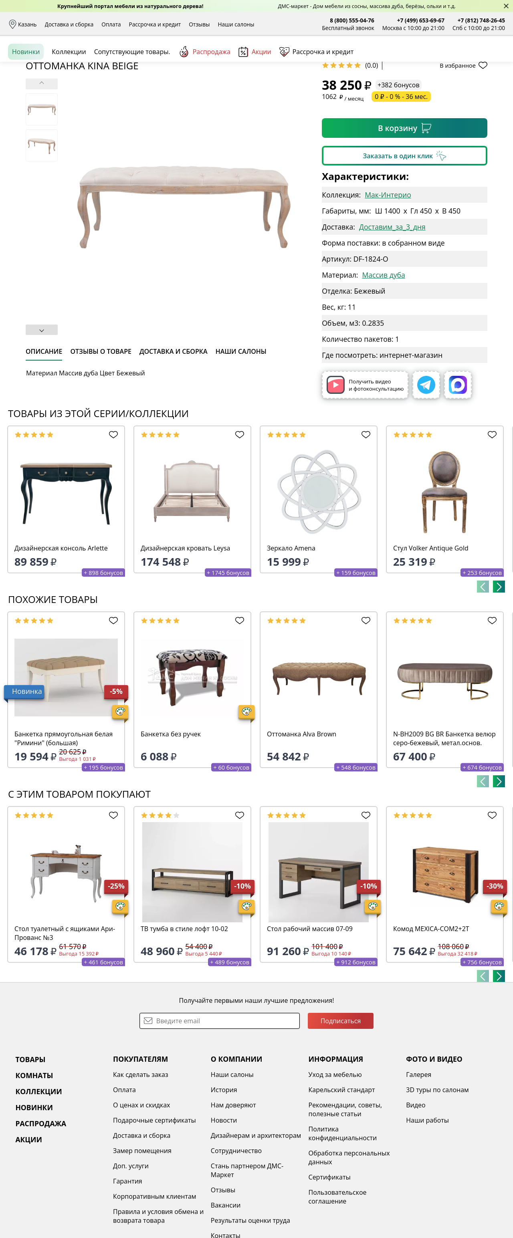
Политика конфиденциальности (343, 1195)
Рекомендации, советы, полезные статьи (345, 1171)
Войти (425, 60)
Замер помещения (142, 1212)
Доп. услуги (131, 1227)
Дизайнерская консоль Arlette (61, 609)
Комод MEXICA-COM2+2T (431, 990)
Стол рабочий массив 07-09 (310, 990)
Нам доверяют (233, 1166)
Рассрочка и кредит (155, 24)
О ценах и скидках (141, 1166)
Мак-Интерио (388, 256)
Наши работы (427, 1182)
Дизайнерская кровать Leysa (185, 609)
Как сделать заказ (140, 1136)
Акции (254, 88)
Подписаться (341, 1082)
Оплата (111, 24)
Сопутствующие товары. (132, 87)
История (224, 1151)
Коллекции (69, 87)
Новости (224, 1182)
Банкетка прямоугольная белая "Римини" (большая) (63, 800)
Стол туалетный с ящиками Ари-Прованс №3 (64, 995)
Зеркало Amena (291, 609)
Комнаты (164, 60)
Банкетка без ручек (171, 795)
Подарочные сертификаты (154, 1182)
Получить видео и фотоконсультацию (365, 447)
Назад (29, 106)
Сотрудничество (236, 1212)
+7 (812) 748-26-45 (481, 20)
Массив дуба (383, 336)
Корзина (493, 60)
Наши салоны (236, 24)
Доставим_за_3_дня (392, 288)
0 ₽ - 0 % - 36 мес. (401, 158)
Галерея (418, 1136)
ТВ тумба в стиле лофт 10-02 (184, 990)
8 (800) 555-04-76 (352, 20)
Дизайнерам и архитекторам (256, 1197)
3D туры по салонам (437, 1151)
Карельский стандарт (342, 1151)
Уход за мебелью (335, 1136)
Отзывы (199, 24)
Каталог (111, 60)
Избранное (457, 60)
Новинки (26, 87)
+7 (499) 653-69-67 (420, 20)
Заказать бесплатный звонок (468, 88)
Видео (415, 1166)
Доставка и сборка (69, 24)
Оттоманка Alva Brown (301, 795)
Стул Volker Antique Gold (431, 609)
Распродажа (204, 87)
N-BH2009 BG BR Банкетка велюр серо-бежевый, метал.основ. (444, 800)
